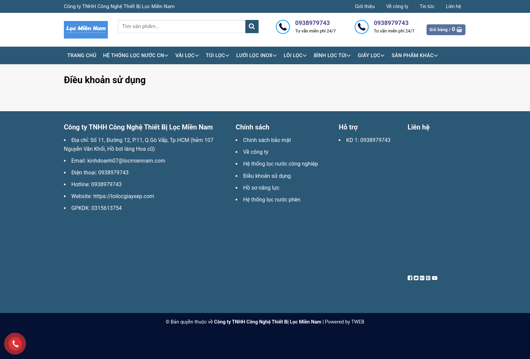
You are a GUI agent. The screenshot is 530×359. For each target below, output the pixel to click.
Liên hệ (453, 6)
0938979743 (113, 172)
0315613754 (106, 208)
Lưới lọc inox (256, 55)
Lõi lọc (295, 55)
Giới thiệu (365, 6)
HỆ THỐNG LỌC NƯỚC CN (136, 55)
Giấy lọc (371, 55)
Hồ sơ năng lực (261, 188)
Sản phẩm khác (415, 55)
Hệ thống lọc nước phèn (271, 199)
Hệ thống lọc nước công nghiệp (280, 164)
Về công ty (397, 6)
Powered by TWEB (344, 322)
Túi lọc (218, 55)
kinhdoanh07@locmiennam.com (126, 161)
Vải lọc (187, 55)
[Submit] (252, 26)
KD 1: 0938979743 (368, 140)
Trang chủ (81, 55)
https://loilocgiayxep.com (123, 196)
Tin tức (427, 6)
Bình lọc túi (332, 55)
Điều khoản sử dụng (267, 176)
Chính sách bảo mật (267, 140)
